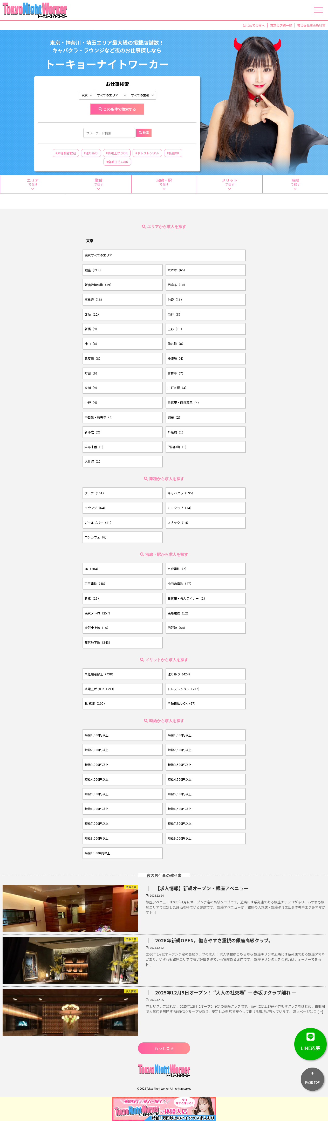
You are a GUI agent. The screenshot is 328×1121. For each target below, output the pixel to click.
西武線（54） (177, 627)
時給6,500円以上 (180, 808)
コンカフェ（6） (96, 537)
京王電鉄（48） (96, 583)
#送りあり (91, 153)
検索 (146, 132)
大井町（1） (93, 461)
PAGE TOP (312, 1076)
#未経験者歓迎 (66, 153)
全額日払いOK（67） (182, 703)
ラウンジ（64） (96, 508)
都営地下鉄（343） (98, 642)
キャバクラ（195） (181, 493)
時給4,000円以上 (96, 779)
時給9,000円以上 (180, 838)
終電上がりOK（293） (100, 689)
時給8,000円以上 (96, 838)
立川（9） (92, 387)
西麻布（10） (177, 284)
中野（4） (92, 402)
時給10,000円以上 (97, 853)
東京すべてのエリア (98, 255)
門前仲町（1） (178, 447)
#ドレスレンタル (147, 153)
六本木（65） (177, 270)
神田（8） (92, 343)
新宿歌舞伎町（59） (99, 284)
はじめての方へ (254, 25)
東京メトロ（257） (98, 613)
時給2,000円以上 (96, 750)
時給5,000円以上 (96, 794)
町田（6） (92, 373)
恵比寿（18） (94, 299)
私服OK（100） (96, 703)
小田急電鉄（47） (180, 583)
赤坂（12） (93, 314)
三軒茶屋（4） (178, 387)
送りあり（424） (180, 674)
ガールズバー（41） (99, 522)
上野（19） (176, 329)
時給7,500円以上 (180, 823)
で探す (33, 184)
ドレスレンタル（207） (184, 689)
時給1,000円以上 (96, 735)
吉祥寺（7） (176, 373)
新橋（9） (92, 329)
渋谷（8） (175, 314)
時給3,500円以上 (180, 764)
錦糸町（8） (176, 343)
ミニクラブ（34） (180, 508)
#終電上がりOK (117, 153)
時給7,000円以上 (96, 823)
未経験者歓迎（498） (100, 674)
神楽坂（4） (176, 358)
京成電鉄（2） (178, 568)
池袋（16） (176, 299)
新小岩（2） (93, 432)
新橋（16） (93, 598)
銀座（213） (93, 270)
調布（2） (175, 417)
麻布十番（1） (95, 447)
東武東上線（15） (97, 627)
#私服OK (173, 153)
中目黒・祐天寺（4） (99, 417)
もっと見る (164, 1048)
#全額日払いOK (117, 162)
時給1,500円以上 (180, 735)
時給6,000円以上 (96, 808)
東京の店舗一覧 (281, 25)
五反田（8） (93, 358)
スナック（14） (179, 522)
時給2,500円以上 (180, 750)
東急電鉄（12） (179, 613)
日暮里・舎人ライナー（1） (187, 598)
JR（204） (92, 568)
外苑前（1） (176, 432)
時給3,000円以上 (96, 764)
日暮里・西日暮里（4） (184, 402)
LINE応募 (310, 1039)
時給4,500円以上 (180, 779)
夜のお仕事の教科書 (311, 25)
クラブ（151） (95, 493)
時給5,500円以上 (180, 794)
